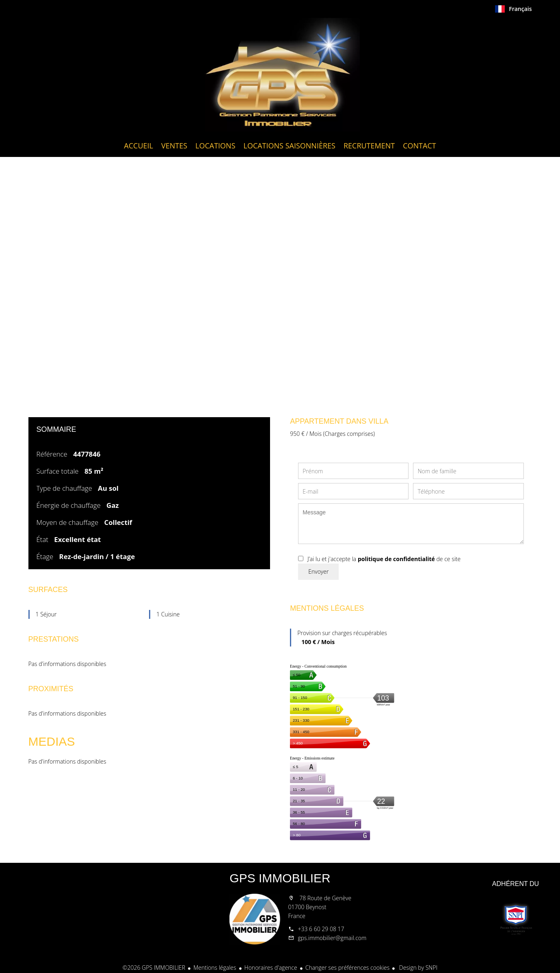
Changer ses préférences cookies (347, 967)
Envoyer (318, 571)
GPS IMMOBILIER (279, 878)
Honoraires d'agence (270, 967)
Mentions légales (214, 967)
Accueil (280, 75)
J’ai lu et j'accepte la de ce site (384, 559)
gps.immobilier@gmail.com (332, 938)
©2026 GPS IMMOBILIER (154, 967)
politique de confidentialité (396, 559)
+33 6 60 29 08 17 (321, 929)
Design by (417, 967)
